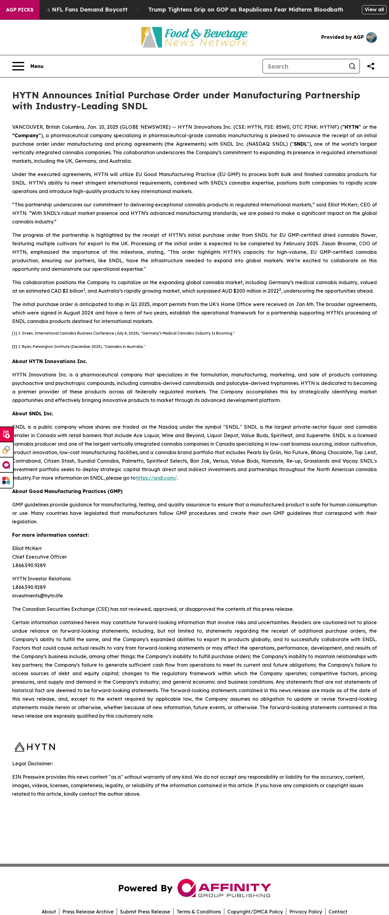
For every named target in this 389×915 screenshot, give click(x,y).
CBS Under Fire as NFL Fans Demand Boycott (72, 9)
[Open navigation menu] (27, 66)
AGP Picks (19, 10)
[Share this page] (371, 66)
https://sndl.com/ (156, 478)
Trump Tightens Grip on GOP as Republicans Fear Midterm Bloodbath (253, 9)
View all (374, 9)
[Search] (304, 66)
